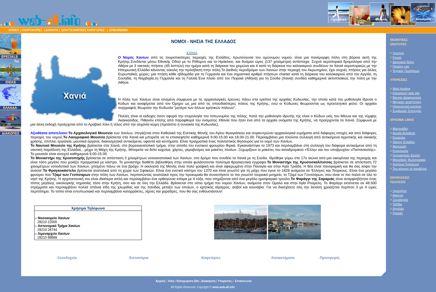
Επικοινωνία (243, 281)
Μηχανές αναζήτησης (407, 102)
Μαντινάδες (400, 128)
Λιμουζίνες (400, 191)
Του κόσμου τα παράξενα (410, 168)
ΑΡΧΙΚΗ (13, 30)
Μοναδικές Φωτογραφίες (409, 159)
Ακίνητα (398, 195)
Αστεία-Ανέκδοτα (404, 133)
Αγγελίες (398, 208)
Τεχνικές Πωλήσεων (406, 71)
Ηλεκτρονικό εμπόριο (407, 106)
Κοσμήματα (400, 151)
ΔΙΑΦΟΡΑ (51, 30)
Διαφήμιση (208, 281)
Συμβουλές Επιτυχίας (407, 111)
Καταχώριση (188, 281)
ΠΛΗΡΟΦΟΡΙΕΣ (32, 30)
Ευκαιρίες (399, 137)
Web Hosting (401, 88)
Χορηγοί (398, 53)
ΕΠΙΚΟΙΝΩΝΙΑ (118, 30)
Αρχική (160, 281)
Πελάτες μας (401, 66)
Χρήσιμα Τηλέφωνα (406, 164)
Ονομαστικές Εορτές (406, 155)
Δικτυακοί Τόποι (403, 62)
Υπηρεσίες (225, 281)
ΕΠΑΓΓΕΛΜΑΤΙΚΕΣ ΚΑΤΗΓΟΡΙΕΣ (83, 30)
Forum (397, 57)
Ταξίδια (397, 204)
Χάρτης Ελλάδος (404, 142)
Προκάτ (398, 213)
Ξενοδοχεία (400, 199)
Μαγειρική (399, 146)
